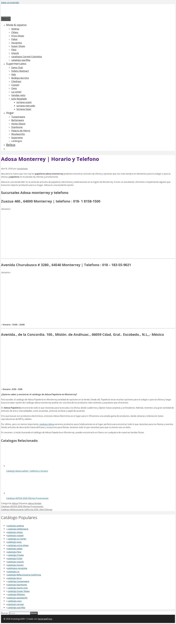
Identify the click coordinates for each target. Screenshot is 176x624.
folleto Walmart (20, 70)
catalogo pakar (15, 548)
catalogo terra (14, 578)
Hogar (10, 113)
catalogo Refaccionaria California (24, 574)
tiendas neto (18, 95)
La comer (16, 91)
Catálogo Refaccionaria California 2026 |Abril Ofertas (26, 509)
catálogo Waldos (16, 594)
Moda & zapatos (16, 25)
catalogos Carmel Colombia (26, 56)
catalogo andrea (15, 525)
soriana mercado (25, 105)
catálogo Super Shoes (19, 591)
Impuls (15, 53)
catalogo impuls (15, 561)
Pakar (14, 39)
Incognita (16, 42)
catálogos (16, 141)
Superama (17, 137)
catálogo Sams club (18, 587)
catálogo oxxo (14, 541)
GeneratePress (45, 618)
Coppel (15, 84)
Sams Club (17, 67)
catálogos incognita (17, 568)
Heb (13, 74)
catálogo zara (15, 600)
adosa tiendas (34, 503)
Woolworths (18, 134)
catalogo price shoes (18, 545)
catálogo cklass (15, 532)
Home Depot (18, 123)
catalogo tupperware (18, 581)
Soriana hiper (23, 109)
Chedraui (16, 81)
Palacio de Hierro (20, 130)
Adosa (15, 503)
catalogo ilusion (15, 564)
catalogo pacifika (20, 60)
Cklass (14, 32)
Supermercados (16, 64)
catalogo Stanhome (17, 584)
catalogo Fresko (16, 555)
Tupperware (18, 116)
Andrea (15, 28)
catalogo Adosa (46, 424)
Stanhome (17, 127)
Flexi (13, 49)
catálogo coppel (15, 535)
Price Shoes (17, 35)
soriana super (24, 102)
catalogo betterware (17, 528)
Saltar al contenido (10, 2)
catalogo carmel (15, 604)
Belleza (10, 144)
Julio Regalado (19, 98)
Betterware (17, 120)
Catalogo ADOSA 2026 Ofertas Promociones (22, 506)
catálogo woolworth (17, 597)
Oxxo (14, 88)
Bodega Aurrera (20, 77)
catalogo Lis (13, 571)
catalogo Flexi (14, 551)
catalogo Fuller (14, 558)
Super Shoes (18, 46)
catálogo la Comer (17, 538)
